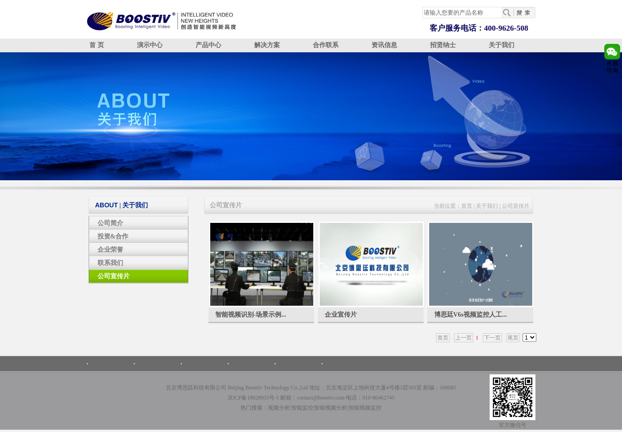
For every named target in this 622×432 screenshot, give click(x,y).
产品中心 (208, 45)
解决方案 (267, 45)
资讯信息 (384, 45)
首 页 (96, 45)
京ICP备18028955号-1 (253, 397)
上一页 (463, 338)
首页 (466, 206)
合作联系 (325, 45)
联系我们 (110, 262)
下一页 (492, 338)
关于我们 (501, 45)
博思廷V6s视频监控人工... (470, 314)
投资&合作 (113, 236)
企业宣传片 (341, 314)
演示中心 (150, 45)
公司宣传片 (114, 276)
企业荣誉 (110, 249)
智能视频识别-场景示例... (250, 314)
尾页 (512, 338)
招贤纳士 (443, 45)
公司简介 (110, 223)
